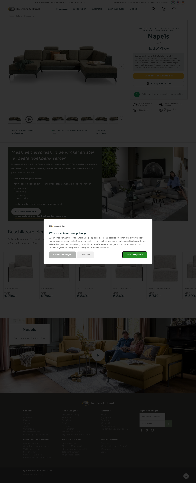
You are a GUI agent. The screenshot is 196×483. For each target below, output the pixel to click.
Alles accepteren (135, 255)
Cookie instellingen (62, 255)
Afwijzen (86, 255)
